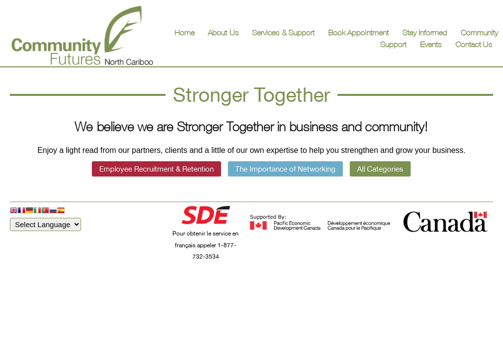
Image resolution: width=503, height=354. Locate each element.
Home (184, 32)
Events (431, 44)
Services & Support (283, 32)
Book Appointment (358, 32)
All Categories (380, 169)
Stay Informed (424, 32)
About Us (223, 32)
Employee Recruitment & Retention (156, 169)
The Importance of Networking (285, 169)
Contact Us (473, 44)
